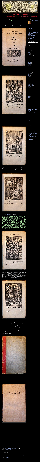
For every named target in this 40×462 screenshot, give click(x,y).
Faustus (29, 75)
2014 (29, 149)
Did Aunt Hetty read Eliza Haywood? (33, 33)
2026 (29, 124)
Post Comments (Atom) (9, 457)
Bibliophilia (29, 61)
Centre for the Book (30, 84)
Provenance (29, 62)
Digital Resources (30, 55)
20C (28, 56)
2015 (29, 148)
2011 (29, 153)
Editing (29, 78)
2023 (29, 125)
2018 (29, 144)
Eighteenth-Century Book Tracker (32, 112)
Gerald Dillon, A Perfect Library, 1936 (33, 32)
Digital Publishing (30, 86)
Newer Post (3, 455)
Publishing (29, 63)
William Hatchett (30, 72)
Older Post (24, 455)
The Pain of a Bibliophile (31, 34)
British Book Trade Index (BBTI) (32, 113)
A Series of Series (30, 108)
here (13, 273)
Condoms (29, 100)
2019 (29, 143)
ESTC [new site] (30, 110)
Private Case (29, 98)
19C (6, 449)
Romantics (29, 99)
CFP (28, 87)
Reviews (29, 66)
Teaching (29, 67)
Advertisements (30, 93)
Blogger (35, 159)
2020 (29, 142)
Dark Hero (29, 65)
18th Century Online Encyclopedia (8, 214)
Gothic (29, 88)
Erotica (29, 53)
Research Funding (30, 89)
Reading (29, 54)
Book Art (29, 76)
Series (29, 74)
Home (14, 455)
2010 (29, 154)
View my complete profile (32, 28)
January (30, 139)
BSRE (28, 95)
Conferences (29, 77)
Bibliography (9, 449)
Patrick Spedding (35, 20)
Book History (29, 50)
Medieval (29, 96)
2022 (29, 126)
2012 (29, 152)
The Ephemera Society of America (32, 120)
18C (4, 449)
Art (28, 94)
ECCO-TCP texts (30, 111)
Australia (29, 83)
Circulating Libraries (30, 85)
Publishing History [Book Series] (32, 109)
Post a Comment (4, 454)
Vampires (29, 97)
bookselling (29, 64)
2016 (29, 147)
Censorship (29, 73)
